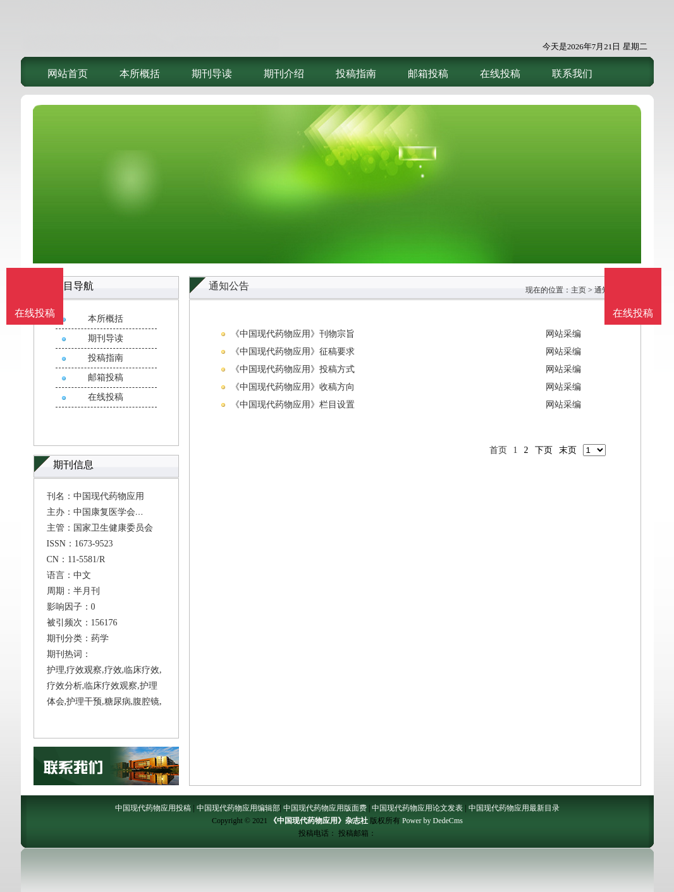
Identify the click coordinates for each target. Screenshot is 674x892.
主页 (578, 290)
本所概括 (139, 73)
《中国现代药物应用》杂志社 (318, 820)
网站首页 (67, 73)
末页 (568, 450)
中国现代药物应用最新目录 (514, 808)
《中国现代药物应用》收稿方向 (293, 387)
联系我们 (572, 73)
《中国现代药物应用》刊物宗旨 (293, 334)
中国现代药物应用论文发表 (417, 808)
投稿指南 (356, 73)
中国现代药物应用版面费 (325, 808)
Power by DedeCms (432, 820)
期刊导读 (212, 73)
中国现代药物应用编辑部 (238, 808)
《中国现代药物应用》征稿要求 (293, 351)
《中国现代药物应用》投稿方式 (293, 369)
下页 (544, 450)
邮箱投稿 (428, 73)
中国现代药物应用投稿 (153, 808)
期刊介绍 (284, 73)
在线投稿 (500, 73)
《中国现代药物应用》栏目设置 (293, 404)
